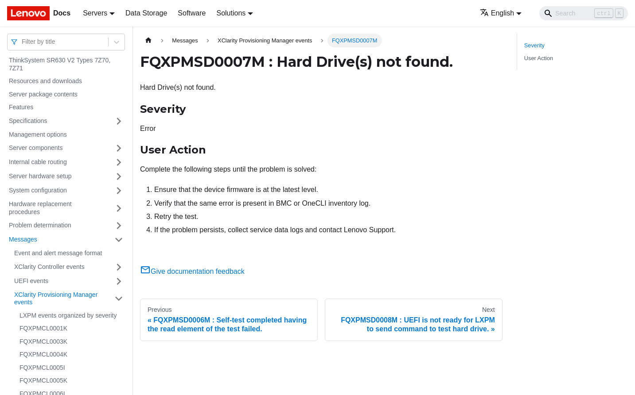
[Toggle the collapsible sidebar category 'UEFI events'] (119, 281)
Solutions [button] (230, 13)
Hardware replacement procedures (40, 207)
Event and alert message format (58, 253)
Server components (35, 147)
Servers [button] (95, 13)
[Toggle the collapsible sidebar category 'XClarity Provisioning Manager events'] (119, 298)
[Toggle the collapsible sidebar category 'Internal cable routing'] (119, 162)
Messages (23, 239)
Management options (38, 134)
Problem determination (40, 225)
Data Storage (146, 13)
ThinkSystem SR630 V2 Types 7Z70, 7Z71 (59, 64)
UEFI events (31, 280)
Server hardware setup (40, 176)
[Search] (583, 13)
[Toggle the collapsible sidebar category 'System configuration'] (119, 191)
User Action (538, 58)
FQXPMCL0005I (42, 367)
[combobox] (22, 42)
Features (21, 107)
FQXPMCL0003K (43, 341)
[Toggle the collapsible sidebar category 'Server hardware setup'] (119, 176)
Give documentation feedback (192, 271)
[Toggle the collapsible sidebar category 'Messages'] (119, 240)
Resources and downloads (45, 80)
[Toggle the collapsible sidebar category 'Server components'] (119, 148)
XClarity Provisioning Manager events (55, 298)
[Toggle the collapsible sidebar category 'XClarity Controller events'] (119, 267)
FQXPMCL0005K (43, 380)
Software (192, 13)
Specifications (28, 120)
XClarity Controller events (49, 266)
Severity (534, 45)
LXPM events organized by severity (68, 315)
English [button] (497, 13)
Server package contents (43, 94)
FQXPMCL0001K (43, 328)
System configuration (38, 190)
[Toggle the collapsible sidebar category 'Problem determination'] (119, 226)
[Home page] (148, 40)
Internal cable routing (38, 161)
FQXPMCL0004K (43, 354)
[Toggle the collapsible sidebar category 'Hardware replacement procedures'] (119, 208)
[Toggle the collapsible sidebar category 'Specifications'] (119, 121)
